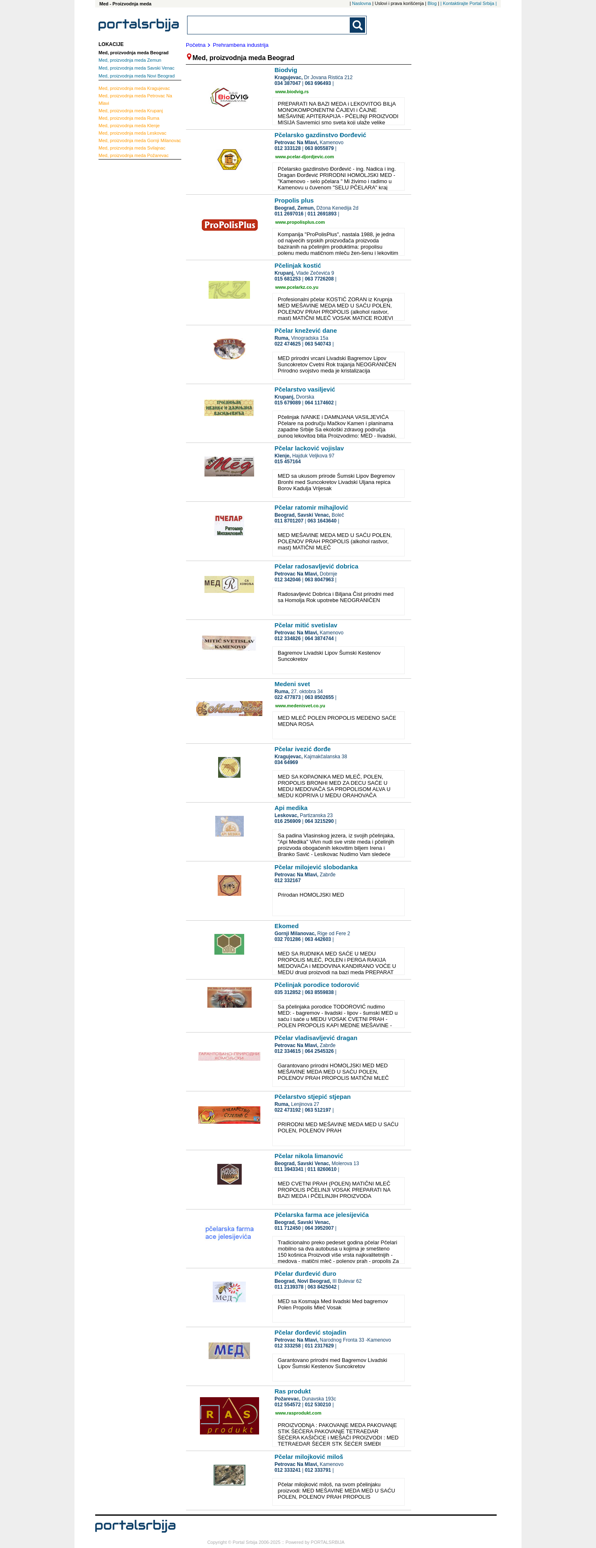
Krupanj (131, 110)
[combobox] (269, 25)
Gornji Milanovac (140, 140)
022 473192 (287, 1110)
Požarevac (133, 155)
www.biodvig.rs (292, 91)
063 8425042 (322, 1287)
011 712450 (287, 1228)
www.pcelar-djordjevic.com (304, 156)
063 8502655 (319, 697)
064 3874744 (319, 638)
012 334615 (287, 1051)
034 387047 (287, 83)
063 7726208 (319, 279)
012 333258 (287, 1346)
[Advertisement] (132, 288)
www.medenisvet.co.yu (300, 705)
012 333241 (287, 1470)
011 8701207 (288, 521)
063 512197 (318, 1110)
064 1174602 (319, 403)
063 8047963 (319, 580)
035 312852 (287, 992)
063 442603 (318, 939)
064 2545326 (319, 1051)
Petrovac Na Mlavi (135, 99)
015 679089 (287, 403)
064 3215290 (319, 821)
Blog (432, 3)
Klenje (129, 125)
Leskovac (132, 133)
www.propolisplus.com (300, 222)
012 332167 (287, 880)
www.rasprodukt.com (298, 1412)
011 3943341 (288, 1169)
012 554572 (287, 1405)
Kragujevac (134, 88)
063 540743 (318, 344)
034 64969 (286, 762)
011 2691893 (322, 214)
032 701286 (287, 939)
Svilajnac (132, 147)
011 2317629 (319, 1346)
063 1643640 (322, 521)
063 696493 (318, 83)
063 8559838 (319, 992)
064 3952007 (319, 1228)
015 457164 (287, 461)
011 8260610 (322, 1169)
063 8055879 (319, 148)
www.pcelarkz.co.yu (296, 287)
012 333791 (318, 1470)
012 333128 (287, 148)
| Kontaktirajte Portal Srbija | (468, 3)
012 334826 (287, 638)
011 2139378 (288, 1287)
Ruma (129, 118)
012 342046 (287, 580)
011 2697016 (288, 214)
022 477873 (287, 697)
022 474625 (287, 344)
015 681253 (287, 279)
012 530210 (318, 1405)
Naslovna (361, 3)
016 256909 (287, 821)
